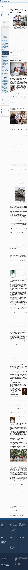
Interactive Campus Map (3, 526)
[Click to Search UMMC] (25, 1)
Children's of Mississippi (22, 524)
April (2, 93)
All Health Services (21, 523)
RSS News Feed (12, 547)
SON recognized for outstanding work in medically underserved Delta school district (4, 77)
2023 (1, 16)
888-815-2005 (7, 565)
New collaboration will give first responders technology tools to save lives (5, 73)
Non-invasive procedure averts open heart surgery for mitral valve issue (5, 60)
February (3, 25)
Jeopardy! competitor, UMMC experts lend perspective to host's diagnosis (4, 57)
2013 (1, 111)
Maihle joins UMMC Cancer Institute (4, 34)
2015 (1, 109)
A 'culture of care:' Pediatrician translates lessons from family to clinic (4, 37)
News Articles (3, 22)
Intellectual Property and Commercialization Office (3, 541)
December (3, 104)
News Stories (12, 1)
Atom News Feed (12, 548)
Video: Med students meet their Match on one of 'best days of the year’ (5, 66)
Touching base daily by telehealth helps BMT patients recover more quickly (4, 87)
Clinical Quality (21, 525)
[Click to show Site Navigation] (27, 1)
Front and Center (3, 12)
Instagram (11, 545)
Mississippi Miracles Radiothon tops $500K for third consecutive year (5, 41)
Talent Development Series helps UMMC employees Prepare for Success (5, 32)
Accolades (2, 11)
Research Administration (3, 542)
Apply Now (11, 524)
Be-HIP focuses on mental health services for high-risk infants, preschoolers (5, 70)
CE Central (2, 523)
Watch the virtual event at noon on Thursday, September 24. (5, 29)
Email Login (2, 524)
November (3, 103)
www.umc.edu (2, 562)
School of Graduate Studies (13, 529)
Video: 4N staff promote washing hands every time (5, 44)
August (2, 99)
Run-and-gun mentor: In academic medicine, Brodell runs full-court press (5, 53)
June (2, 96)
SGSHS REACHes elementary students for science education (5, 46)
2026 (1, 13)
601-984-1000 (6, 564)
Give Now (2, 525)
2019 (1, 21)
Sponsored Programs (3, 543)
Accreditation (11, 523)
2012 (1, 112)
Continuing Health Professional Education (13, 525)
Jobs (1, 527)
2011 (1, 113)
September (3, 100)
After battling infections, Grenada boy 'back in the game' (5, 49)
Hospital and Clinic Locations (22, 527)
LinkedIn (11, 546)
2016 (1, 108)
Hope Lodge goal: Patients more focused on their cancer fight (5, 91)
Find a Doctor (20, 526)
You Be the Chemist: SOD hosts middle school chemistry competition (5, 84)
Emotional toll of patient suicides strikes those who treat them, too (5, 63)
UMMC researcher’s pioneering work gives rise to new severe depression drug (5, 81)
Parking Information (3, 559)
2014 (1, 110)
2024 (1, 15)
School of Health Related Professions (12, 531)
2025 (1, 14)
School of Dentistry (12, 528)
